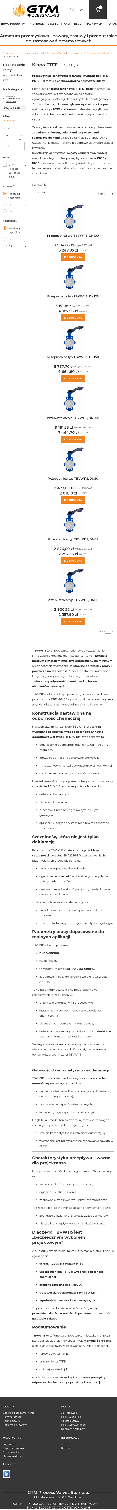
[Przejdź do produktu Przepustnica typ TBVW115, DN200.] (73, 399)
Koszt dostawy (11, 1420)
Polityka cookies (71, 1416)
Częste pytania (70, 1420)
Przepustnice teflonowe (99, 53)
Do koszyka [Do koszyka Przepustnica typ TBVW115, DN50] (73, 500)
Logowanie (9, 1444)
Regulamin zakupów (73, 1428)
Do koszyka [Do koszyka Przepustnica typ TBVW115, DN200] (73, 439)
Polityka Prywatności (73, 1424)
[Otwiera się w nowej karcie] (6, 1474)
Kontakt (66, 1448)
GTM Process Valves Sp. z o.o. (14, 170)
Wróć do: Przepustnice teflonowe (11, 99)
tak (10, 204)
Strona (101, 193)
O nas (64, 1444)
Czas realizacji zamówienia (18, 1412)
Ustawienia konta (13, 1456)
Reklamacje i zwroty (15, 1424)
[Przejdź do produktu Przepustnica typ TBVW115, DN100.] (73, 216)
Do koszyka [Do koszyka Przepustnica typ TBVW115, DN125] (73, 317)
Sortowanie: (39, 184)
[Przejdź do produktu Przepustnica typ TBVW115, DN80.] (73, 581)
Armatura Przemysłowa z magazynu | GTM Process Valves (34, 53)
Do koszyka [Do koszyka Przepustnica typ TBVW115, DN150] (73, 378)
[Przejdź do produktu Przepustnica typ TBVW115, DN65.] (73, 520)
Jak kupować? (69, 1412)
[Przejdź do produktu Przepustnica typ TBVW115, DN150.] (73, 338)
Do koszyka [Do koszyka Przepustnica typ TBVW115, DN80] (73, 621)
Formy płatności (12, 1416)
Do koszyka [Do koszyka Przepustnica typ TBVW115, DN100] (73, 257)
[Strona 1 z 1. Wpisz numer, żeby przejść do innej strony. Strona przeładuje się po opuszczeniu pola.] (108, 194)
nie (10, 211)
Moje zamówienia (13, 1448)
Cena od (6, 137)
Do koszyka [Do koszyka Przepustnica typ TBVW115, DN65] (73, 560)
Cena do (21, 137)
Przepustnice (76, 53)
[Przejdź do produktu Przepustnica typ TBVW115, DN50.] (73, 459)
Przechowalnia (11, 1452)
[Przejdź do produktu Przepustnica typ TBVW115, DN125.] (73, 277)
